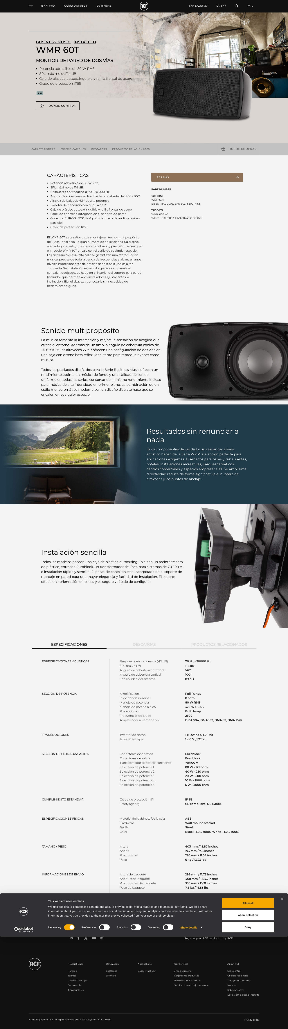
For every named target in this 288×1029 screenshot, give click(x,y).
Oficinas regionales (237, 975)
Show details (188, 1019)
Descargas (99, 149)
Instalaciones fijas (77, 980)
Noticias (231, 985)
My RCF (221, 6)
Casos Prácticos (146, 970)
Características (43, 149)
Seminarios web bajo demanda (191, 985)
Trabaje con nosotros (239, 980)
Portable (72, 970)
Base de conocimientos (187, 980)
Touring (72, 975)
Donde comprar (62, 105)
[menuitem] (76, 6)
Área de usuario (183, 970)
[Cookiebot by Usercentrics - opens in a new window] (24, 1022)
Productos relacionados (131, 149)
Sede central (234, 970)
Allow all (248, 995)
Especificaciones (73, 149)
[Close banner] (282, 991)
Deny (248, 1019)
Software (111, 975)
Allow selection (248, 1007)
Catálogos (111, 970)
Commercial (75, 985)
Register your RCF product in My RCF (208, 938)
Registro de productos (186, 975)
